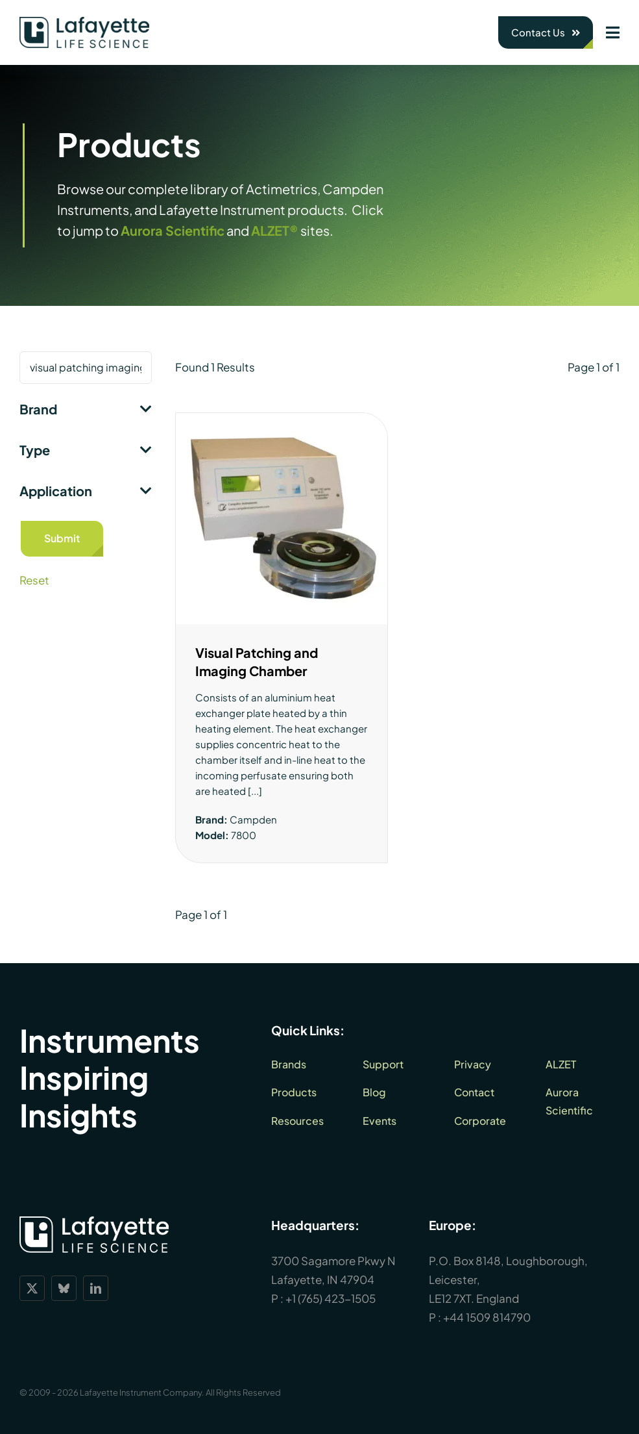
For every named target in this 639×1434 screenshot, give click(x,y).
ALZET (561, 1064)
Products (294, 1092)
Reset (34, 580)
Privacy (472, 1064)
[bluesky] (64, 1288)
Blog (374, 1092)
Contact (474, 1092)
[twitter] (32, 1288)
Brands (288, 1064)
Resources (297, 1120)
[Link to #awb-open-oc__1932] (613, 32)
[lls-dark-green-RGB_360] (84, 22)
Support (383, 1064)
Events (379, 1120)
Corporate (480, 1120)
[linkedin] (95, 1288)
